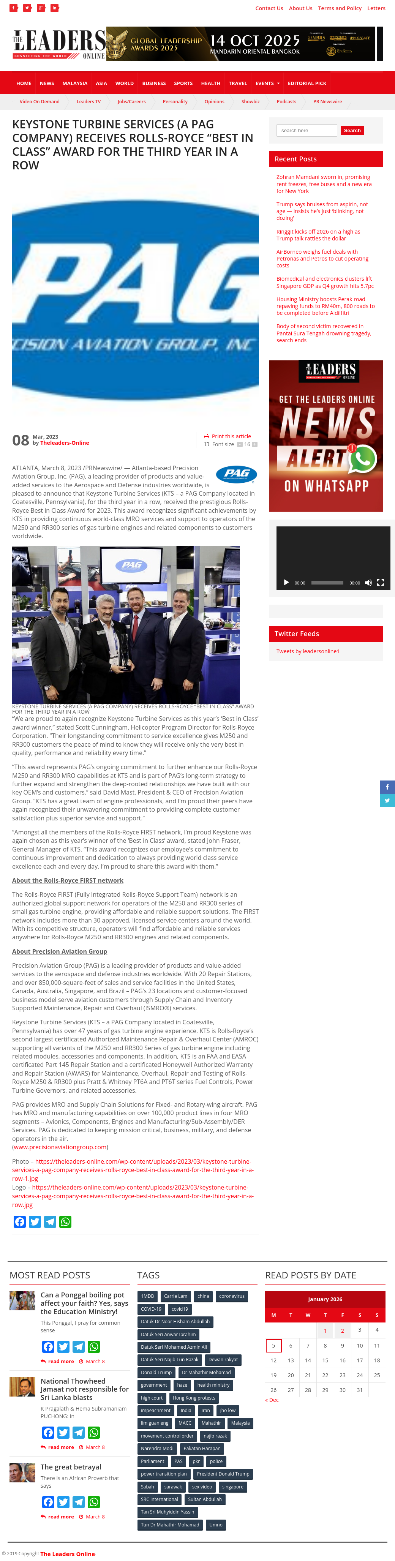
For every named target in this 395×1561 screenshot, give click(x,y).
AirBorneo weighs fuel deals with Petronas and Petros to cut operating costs (322, 258)
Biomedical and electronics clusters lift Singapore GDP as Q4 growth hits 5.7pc (324, 282)
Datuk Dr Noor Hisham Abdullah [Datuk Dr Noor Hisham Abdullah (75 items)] (175, 1320)
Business (154, 83)
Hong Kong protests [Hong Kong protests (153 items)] (194, 1395)
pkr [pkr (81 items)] (197, 1458)
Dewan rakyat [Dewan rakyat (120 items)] (223, 1358)
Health (211, 83)
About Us (301, 8)
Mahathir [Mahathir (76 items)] (211, 1420)
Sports (183, 83)
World (124, 83)
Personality (175, 101)
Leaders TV (89, 101)
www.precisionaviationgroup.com (61, 1147)
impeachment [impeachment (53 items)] (156, 1408)
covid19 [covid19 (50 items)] (180, 1308)
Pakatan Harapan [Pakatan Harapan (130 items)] (202, 1446)
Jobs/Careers (132, 101)
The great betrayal (71, 1465)
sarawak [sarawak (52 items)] (173, 1483)
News (47, 83)
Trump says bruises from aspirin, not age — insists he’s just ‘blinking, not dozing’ (321, 211)
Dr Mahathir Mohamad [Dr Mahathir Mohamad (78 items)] (206, 1370)
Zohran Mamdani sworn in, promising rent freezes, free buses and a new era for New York (323, 183)
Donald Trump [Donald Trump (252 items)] (156, 1370)
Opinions (214, 101)
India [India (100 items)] (186, 1408)
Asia (101, 83)
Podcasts (287, 101)
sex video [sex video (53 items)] (203, 1483)
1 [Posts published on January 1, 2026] (325, 1329)
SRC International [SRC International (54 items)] (159, 1496)
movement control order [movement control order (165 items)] (167, 1433)
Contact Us (269, 8)
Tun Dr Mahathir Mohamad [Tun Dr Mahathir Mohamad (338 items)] (170, 1521)
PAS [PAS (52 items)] (179, 1458)
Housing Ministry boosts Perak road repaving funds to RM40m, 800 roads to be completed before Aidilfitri (325, 305)
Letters (376, 8)
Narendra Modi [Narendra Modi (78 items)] (157, 1446)
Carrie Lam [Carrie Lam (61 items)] (176, 1295)
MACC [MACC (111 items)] (185, 1420)
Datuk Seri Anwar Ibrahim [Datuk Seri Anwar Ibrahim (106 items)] (168, 1333)
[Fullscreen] (380, 582)
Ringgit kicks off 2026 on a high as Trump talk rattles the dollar (318, 235)
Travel (238, 83)
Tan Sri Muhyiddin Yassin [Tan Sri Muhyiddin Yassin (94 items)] (167, 1508)
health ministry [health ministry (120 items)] (214, 1383)
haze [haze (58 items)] (182, 1383)
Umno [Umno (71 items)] (216, 1521)
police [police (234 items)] (217, 1458)
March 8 (91, 1360)
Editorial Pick (307, 83)
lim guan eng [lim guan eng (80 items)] (155, 1420)
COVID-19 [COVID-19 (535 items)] (151, 1308)
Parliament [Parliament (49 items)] (152, 1458)
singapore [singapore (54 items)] (234, 1483)
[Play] (286, 582)
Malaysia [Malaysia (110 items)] (241, 1420)
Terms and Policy (340, 8)
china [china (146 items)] (204, 1295)
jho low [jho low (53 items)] (228, 1408)
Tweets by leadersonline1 (307, 651)
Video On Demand (40, 101)
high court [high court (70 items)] (152, 1395)
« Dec (271, 1397)
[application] (333, 558)
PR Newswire (327, 101)
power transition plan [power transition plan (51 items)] (164, 1471)
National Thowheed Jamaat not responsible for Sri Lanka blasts (84, 1388)
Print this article (227, 436)
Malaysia (74, 83)
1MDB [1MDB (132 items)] (147, 1295)
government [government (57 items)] (154, 1383)
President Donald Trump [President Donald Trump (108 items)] (223, 1471)
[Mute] (368, 582)
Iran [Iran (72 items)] (206, 1408)
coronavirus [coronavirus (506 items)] (232, 1295)
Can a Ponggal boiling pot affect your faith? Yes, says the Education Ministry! (84, 1302)
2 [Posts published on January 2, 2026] (342, 1329)
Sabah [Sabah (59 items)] (148, 1483)
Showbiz (251, 101)
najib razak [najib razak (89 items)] (215, 1433)
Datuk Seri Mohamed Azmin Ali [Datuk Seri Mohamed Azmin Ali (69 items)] (174, 1345)
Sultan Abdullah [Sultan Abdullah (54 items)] (205, 1496)
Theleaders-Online (64, 442)
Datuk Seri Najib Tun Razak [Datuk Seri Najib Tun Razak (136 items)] (169, 1358)
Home (24, 83)
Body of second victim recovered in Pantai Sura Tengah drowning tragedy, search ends (323, 332)
